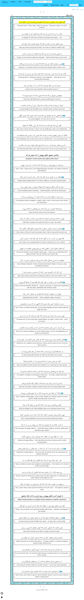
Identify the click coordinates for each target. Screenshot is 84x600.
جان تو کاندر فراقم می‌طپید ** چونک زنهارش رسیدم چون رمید (42, 187)
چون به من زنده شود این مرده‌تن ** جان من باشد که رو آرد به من (42, 316)
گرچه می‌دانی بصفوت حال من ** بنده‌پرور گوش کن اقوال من (42, 538)
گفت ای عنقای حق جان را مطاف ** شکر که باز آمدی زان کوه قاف (42, 506)
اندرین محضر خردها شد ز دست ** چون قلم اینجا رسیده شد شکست (42, 145)
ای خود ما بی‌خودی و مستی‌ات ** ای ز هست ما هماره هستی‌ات (42, 371)
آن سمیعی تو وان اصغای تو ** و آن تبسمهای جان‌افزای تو (42, 562)
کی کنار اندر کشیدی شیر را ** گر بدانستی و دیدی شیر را (42, 272)
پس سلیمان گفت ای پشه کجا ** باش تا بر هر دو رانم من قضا (40, 64)
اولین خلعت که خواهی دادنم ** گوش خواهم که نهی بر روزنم (42, 528)
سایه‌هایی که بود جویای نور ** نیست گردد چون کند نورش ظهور (40, 116)
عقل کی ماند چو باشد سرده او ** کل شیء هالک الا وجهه (42, 125)
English (73, 9)
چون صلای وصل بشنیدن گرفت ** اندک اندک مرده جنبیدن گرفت (42, 415)
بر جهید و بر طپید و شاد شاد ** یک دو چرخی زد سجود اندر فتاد (42, 484)
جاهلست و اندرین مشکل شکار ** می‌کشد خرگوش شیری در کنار (42, 260)
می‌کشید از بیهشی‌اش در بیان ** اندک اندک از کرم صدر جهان (42, 165)
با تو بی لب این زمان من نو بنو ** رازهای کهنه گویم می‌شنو (42, 383)
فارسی (81, 9)
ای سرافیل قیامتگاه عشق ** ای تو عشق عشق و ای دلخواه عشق (40, 518)
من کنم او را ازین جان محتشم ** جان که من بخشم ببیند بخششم (42, 328)
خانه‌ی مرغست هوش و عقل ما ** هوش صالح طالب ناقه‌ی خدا (40, 229)
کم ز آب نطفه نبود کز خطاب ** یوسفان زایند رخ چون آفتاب (42, 437)
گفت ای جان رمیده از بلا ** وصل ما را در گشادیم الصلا (42, 361)
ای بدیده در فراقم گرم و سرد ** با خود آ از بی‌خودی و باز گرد (42, 197)
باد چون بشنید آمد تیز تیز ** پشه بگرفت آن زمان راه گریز (42, 54)
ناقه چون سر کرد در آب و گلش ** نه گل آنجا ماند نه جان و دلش (42, 239)
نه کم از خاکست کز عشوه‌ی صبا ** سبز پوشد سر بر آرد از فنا (42, 425)
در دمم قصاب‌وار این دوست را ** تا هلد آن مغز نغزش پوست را (42, 352)
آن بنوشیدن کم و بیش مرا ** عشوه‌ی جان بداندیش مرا (40, 571)
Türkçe (77, 9)
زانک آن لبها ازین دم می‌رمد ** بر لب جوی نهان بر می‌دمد (40, 393)
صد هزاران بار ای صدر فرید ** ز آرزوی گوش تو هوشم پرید (42, 550)
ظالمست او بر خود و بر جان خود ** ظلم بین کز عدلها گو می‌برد (40, 282)
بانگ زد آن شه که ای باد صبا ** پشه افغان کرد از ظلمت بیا (42, 34)
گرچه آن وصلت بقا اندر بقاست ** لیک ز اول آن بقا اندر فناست (42, 106)
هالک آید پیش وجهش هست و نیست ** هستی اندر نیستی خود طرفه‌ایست (42, 135)
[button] (13, 1)
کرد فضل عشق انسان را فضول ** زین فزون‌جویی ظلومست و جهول (42, 249)
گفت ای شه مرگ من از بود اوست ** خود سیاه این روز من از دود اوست (42, 74)
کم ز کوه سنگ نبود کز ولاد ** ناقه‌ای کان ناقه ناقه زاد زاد (42, 461)
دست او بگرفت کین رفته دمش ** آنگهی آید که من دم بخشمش (42, 304)
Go (76, 5)
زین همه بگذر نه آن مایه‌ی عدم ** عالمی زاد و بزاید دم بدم (42, 472)
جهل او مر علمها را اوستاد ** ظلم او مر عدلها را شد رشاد (42, 294)
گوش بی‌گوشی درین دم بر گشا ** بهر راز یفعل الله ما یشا (42, 405)
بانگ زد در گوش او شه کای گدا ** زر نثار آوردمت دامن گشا (40, 177)
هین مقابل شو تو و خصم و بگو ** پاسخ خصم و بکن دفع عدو (42, 44)
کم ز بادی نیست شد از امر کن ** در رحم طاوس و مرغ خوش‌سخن (40, 449)
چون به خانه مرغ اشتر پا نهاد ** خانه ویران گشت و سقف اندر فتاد (42, 219)
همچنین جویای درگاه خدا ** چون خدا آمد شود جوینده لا (42, 96)
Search (49, 1)
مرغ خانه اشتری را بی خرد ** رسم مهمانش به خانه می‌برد (42, 209)
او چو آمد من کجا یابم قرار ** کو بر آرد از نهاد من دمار (42, 86)
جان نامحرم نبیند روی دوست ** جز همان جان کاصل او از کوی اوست (40, 340)
